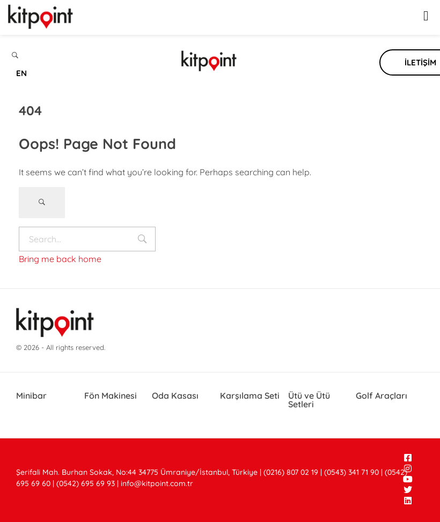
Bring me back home (60, 258)
